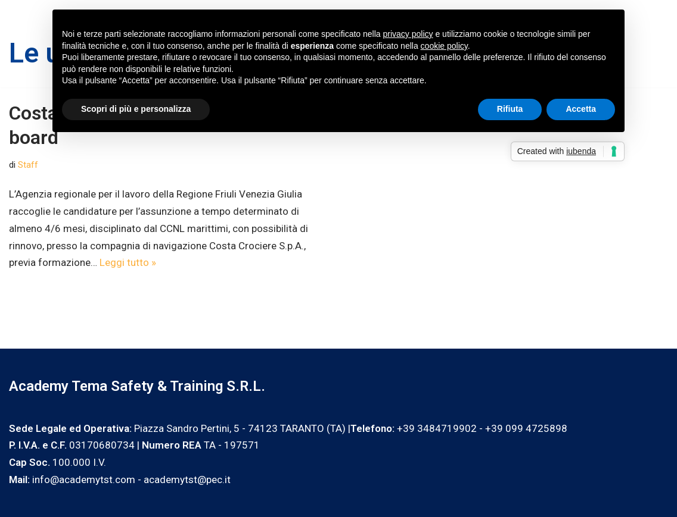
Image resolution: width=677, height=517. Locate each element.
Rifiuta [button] (510, 109)
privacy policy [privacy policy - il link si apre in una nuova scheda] (408, 34)
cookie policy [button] (444, 46)
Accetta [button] (581, 109)
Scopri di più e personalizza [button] (136, 109)
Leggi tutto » (128, 262)
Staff (28, 164)
